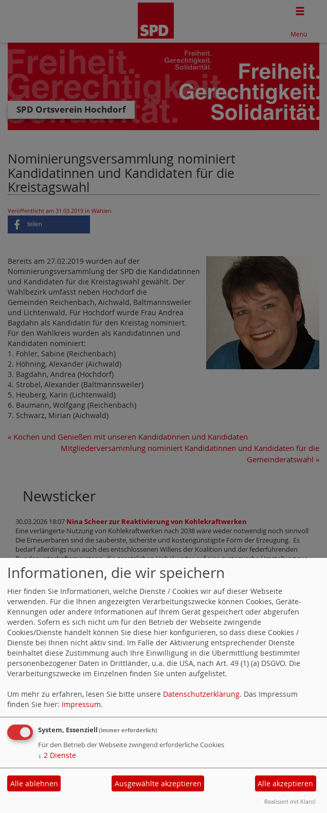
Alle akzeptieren (285, 783)
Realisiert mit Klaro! (290, 801)
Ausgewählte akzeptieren (158, 783)
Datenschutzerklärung (201, 694)
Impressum (81, 704)
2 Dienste (57, 755)
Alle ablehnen (34, 783)
